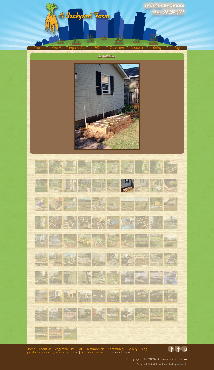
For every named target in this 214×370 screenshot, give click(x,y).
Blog (177, 48)
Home (37, 48)
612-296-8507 (173, 13)
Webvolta (182, 364)
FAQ (97, 48)
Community (137, 48)
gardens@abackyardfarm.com (164, 5)
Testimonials (117, 48)
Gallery (157, 48)
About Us (57, 48)
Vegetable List (77, 48)
